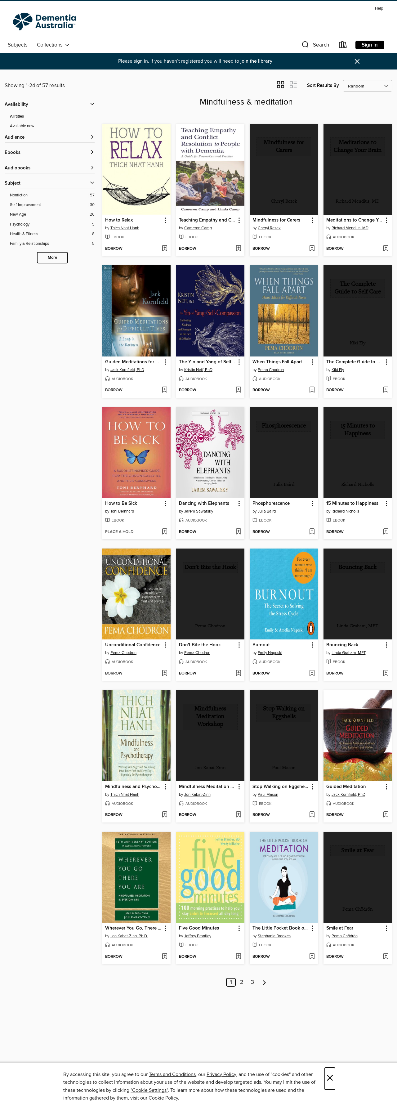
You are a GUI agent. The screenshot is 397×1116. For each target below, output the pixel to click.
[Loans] (343, 46)
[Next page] (264, 982)
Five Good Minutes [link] (199, 928)
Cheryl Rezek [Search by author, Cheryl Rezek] (269, 228)
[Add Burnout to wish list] (312, 674)
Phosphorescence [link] (271, 503)
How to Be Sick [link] (121, 503)
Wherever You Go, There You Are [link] (133, 928)
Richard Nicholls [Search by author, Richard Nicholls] (345, 511)
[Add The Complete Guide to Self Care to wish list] (386, 390)
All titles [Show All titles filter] (17, 116)
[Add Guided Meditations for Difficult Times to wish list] (164, 390)
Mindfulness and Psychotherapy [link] (133, 787)
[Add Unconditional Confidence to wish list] (164, 674)
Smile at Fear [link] (339, 928)
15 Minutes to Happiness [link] (352, 503)
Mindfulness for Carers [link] (276, 220)
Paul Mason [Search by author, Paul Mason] (268, 794)
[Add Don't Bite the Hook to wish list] (238, 674)
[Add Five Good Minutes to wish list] (238, 957)
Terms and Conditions (172, 1074)
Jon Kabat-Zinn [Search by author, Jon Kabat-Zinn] (197, 794)
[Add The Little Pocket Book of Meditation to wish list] (312, 957)
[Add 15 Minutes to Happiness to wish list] (386, 532)
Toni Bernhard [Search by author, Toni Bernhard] (122, 511)
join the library (256, 61)
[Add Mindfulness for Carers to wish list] (312, 249)
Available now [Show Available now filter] (22, 125)
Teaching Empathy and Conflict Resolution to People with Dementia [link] (207, 220)
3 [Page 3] (252, 982)
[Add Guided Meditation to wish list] (386, 815)
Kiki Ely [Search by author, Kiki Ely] (338, 369)
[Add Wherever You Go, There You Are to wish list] (164, 957)
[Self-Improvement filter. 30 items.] (52, 205)
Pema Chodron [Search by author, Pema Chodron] (271, 369)
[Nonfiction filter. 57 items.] (52, 195)
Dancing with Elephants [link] (204, 503)
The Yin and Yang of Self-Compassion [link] (207, 362)
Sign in (370, 45)
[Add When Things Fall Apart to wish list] (312, 390)
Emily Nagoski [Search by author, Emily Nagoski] (270, 652)
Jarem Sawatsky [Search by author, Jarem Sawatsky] (198, 511)
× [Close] (330, 1079)
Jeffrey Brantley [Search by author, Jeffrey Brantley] (197, 936)
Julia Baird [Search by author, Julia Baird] (267, 511)
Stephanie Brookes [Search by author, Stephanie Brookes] (274, 936)
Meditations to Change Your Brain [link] (354, 220)
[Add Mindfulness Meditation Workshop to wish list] (238, 815)
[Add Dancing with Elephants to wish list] (238, 532)
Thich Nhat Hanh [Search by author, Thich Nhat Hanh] (124, 228)
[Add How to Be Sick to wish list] (164, 532)
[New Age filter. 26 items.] (52, 214)
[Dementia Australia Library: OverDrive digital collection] (46, 21)
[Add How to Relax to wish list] (164, 249)
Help (379, 8)
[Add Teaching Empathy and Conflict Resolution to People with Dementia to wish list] (238, 249)
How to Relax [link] (119, 220)
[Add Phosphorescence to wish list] (312, 532)
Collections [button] (53, 45)
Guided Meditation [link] (346, 787)
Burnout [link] (261, 645)
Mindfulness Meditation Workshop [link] (207, 787)
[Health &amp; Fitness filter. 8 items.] (52, 234)
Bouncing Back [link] (342, 645)
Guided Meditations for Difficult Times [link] (133, 362)
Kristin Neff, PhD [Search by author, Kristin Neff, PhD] (198, 369)
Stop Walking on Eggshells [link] (280, 787)
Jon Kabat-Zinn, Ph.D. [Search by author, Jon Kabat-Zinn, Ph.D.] (129, 936)
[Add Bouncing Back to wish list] (386, 674)
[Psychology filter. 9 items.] (52, 224)
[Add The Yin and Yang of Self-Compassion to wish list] (238, 390)
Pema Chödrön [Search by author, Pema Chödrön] (345, 936)
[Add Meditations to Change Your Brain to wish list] (386, 249)
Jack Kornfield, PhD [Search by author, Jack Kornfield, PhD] (127, 369)
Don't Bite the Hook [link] (200, 645)
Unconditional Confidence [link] (132, 645)
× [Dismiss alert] (357, 61)
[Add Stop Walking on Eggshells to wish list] (312, 815)
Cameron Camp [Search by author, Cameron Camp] (198, 228)
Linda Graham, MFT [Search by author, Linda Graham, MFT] (349, 652)
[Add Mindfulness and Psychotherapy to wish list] (164, 815)
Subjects (18, 45)
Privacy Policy (221, 1074)
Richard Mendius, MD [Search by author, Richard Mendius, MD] (350, 228)
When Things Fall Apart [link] (277, 362)
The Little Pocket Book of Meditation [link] (280, 928)
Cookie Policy (163, 1098)
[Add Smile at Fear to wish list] (386, 957)
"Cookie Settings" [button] (149, 1090)
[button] (315, 46)
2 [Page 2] (241, 982)
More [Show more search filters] (52, 257)
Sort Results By (323, 85)
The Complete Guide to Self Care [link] (354, 362)
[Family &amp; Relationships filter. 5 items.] (52, 243)
